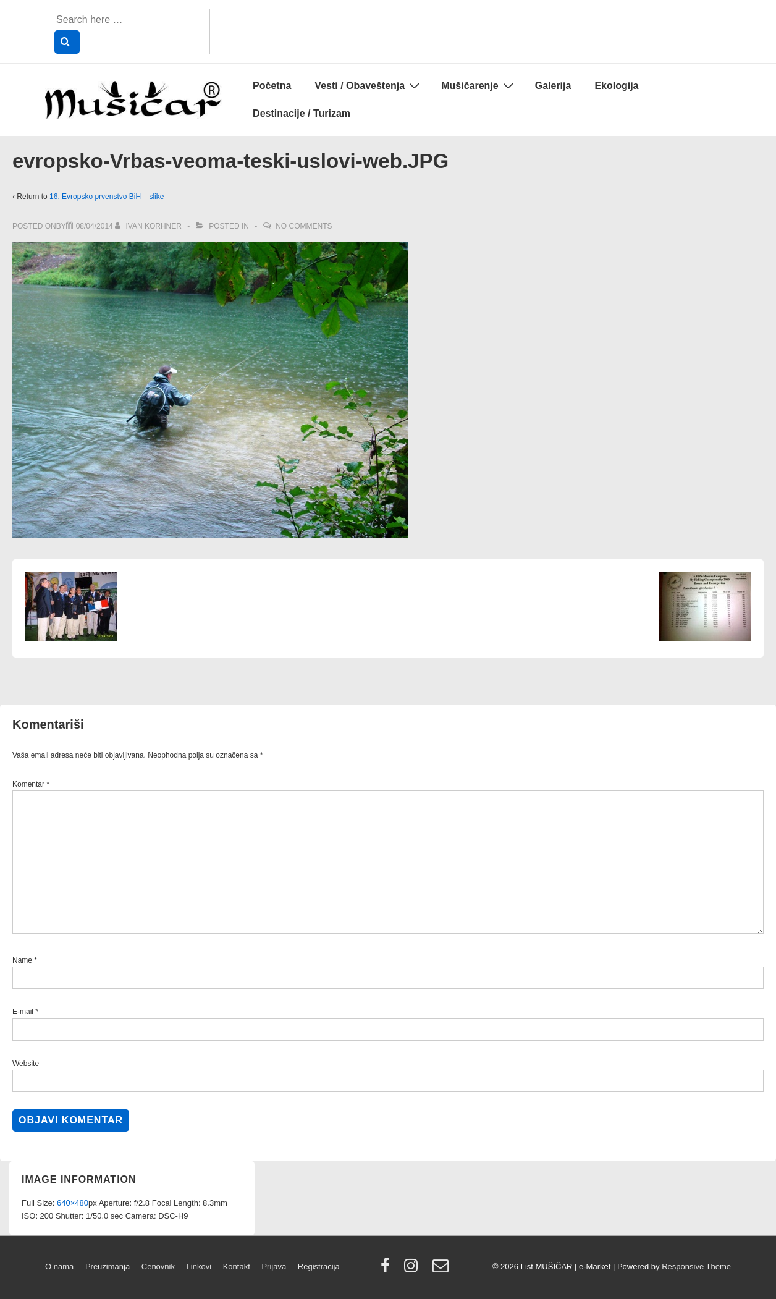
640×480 (72, 1203)
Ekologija (616, 85)
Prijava (273, 1266)
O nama (59, 1266)
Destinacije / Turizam (301, 113)
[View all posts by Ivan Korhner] (149, 226)
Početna (272, 85)
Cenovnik (158, 1266)
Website (25, 1063)
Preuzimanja (107, 1266)
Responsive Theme (696, 1266)
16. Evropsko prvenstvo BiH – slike (106, 196)
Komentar (30, 784)
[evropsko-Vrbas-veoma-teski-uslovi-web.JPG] (94, 226)
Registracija (319, 1266)
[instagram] (413, 1269)
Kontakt (236, 1266)
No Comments (304, 226)
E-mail (22, 1011)
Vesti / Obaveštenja (368, 85)
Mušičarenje (478, 85)
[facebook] (388, 1269)
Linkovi (199, 1266)
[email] (442, 1269)
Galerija (553, 85)
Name (22, 960)
